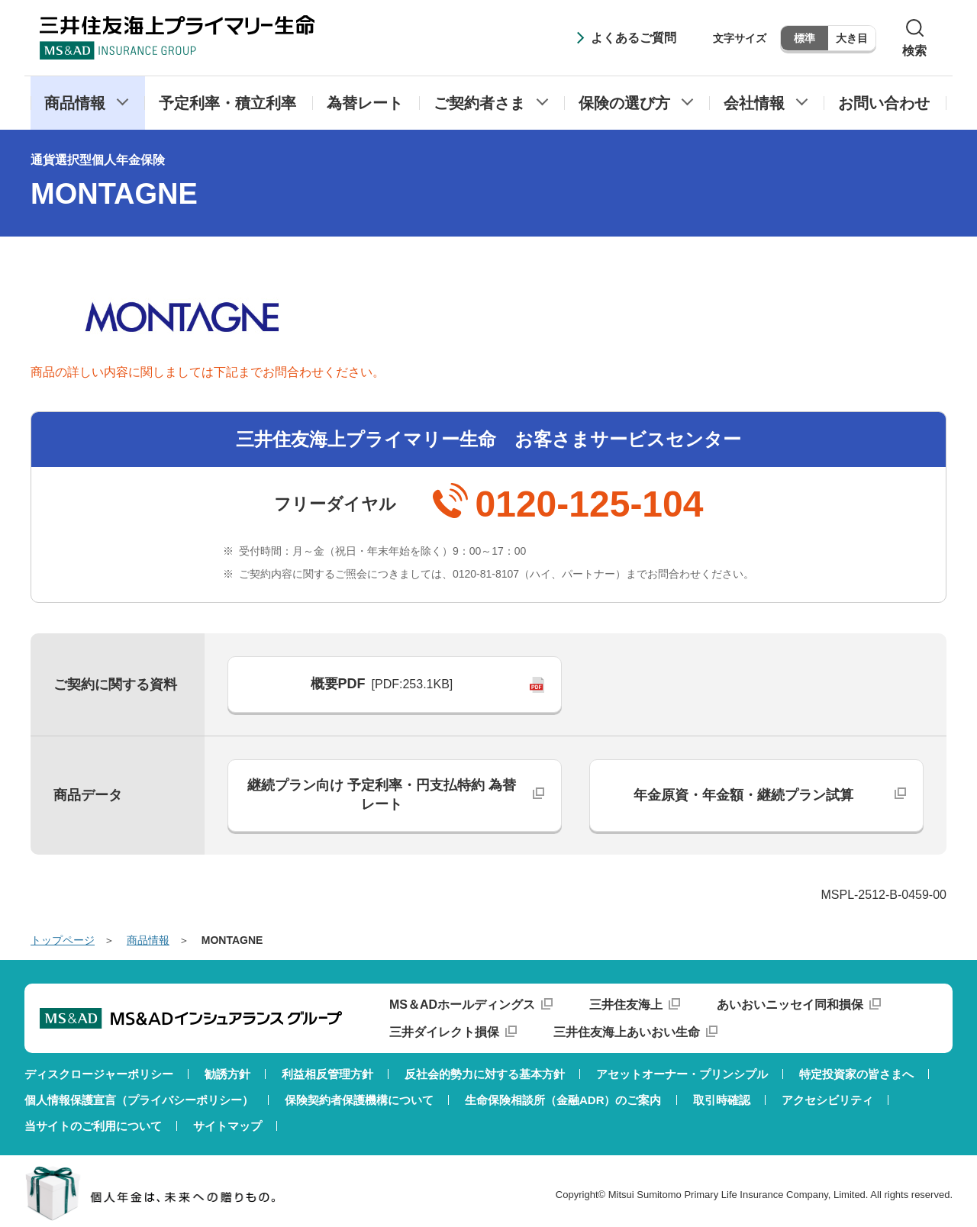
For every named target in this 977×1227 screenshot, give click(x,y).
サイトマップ (227, 1125)
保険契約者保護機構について (359, 1099)
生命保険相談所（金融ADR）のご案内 (563, 1099)
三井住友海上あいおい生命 (626, 1032)
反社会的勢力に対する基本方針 (485, 1074)
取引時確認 (721, 1099)
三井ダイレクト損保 (444, 1032)
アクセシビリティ (827, 1099)
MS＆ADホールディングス (462, 1004)
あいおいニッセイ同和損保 (790, 1004)
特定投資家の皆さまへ (856, 1074)
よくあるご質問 (633, 37)
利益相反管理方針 (327, 1074)
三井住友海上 (626, 1004)
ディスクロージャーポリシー (98, 1074)
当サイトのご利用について (93, 1125)
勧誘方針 (227, 1074)
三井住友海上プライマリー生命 (177, 37)
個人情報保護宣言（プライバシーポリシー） (138, 1099)
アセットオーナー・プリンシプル (682, 1074)
